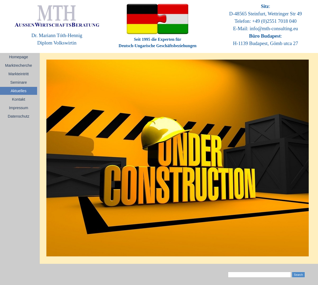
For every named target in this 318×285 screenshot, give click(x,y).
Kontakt (18, 99)
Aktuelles (18, 91)
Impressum (18, 108)
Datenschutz (18, 116)
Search (298, 274)
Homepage (18, 57)
